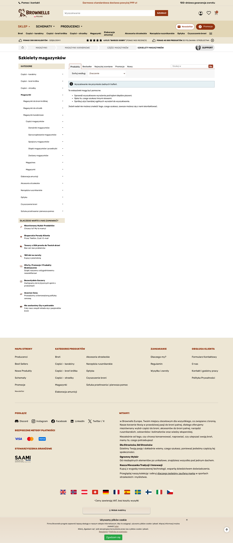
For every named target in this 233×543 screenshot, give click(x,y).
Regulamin (157, 363)
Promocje (208, 26)
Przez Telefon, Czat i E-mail (36, 238)
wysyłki (135, 500)
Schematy (44, 26)
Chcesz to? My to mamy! (35, 228)
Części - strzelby (78, 33)
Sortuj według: (79, 73)
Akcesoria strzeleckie (136, 33)
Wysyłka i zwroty (160, 370)
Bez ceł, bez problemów (34, 248)
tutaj (116, 526)
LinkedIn (77, 421)
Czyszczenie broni (197, 33)
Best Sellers (21, 363)
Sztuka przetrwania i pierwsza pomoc (107, 384)
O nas (195, 363)
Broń (20, 33)
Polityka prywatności (118, 532)
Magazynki (95, 33)
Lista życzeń (209, 13)
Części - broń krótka (57, 33)
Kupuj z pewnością (32, 258)
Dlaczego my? (158, 356)
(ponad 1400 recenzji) (125, 40)
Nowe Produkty (23, 370)
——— (211, 33)
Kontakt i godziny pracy (205, 370)
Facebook (59, 421)
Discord (21, 421)
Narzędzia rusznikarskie (162, 33)
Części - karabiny (35, 33)
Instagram (40, 421)
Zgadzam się (113, 537)
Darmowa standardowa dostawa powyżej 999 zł (110, 2)
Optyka (181, 33)
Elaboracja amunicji (109, 33)
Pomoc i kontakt (29, 2)
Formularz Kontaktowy (204, 356)
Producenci (70, 26)
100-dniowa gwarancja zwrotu (197, 2)
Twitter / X (96, 421)
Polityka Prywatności (203, 377)
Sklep (22, 26)
